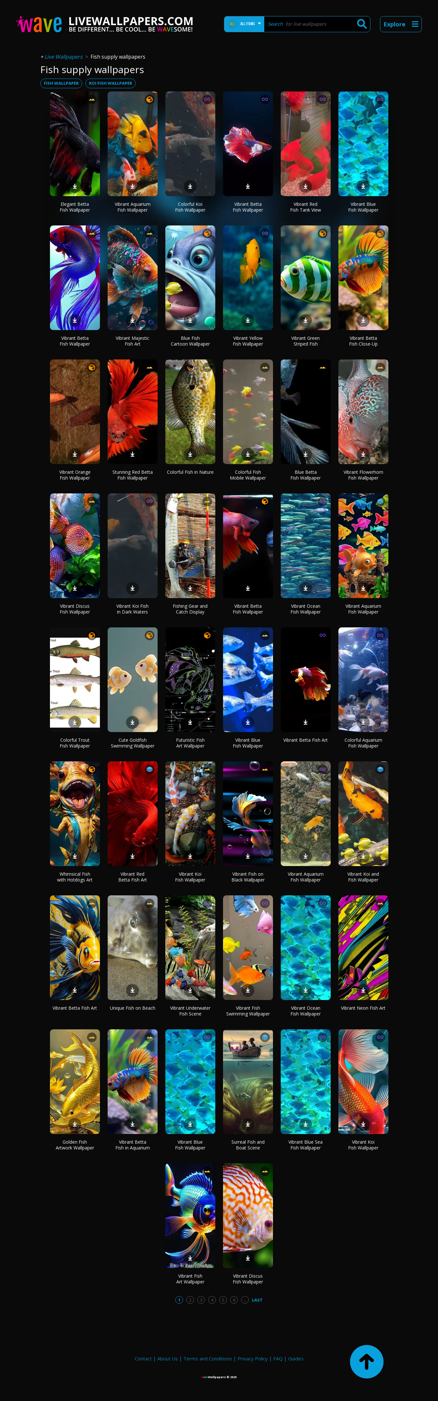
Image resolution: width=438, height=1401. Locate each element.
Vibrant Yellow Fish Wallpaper (248, 341)
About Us (167, 1358)
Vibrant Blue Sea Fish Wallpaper (305, 1145)
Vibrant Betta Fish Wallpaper (248, 207)
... (245, 1300)
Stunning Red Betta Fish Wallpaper (132, 475)
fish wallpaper (61, 83)
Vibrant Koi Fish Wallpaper (190, 877)
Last (257, 1300)
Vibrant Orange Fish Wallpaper (75, 475)
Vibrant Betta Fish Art (305, 740)
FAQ (278, 1358)
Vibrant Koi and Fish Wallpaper (363, 877)
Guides (296, 1358)
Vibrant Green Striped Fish (305, 341)
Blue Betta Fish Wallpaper (305, 475)
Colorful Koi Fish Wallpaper (190, 207)
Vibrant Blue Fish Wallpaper (363, 207)
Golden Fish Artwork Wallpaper (75, 1145)
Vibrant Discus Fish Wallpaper (75, 609)
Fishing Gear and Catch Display (190, 609)
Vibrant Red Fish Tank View (305, 207)
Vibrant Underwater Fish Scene (190, 1011)
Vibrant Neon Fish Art (363, 1008)
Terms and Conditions (207, 1358)
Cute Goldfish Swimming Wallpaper (132, 743)
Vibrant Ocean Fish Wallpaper (305, 609)
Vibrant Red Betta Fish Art (132, 877)
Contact (143, 1358)
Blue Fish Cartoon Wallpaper (190, 341)
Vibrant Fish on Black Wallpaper (248, 877)
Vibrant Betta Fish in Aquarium (132, 1145)
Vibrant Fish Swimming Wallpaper (248, 1011)
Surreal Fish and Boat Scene (248, 1145)
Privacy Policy (253, 1358)
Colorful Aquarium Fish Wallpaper (363, 743)
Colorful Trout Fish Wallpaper (75, 743)
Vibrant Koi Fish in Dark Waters (132, 609)
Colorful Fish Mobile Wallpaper (248, 475)
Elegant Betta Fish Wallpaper (75, 207)
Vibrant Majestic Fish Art (132, 341)
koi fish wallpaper (110, 83)
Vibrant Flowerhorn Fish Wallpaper (363, 475)
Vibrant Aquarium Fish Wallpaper (133, 207)
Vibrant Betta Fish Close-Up (363, 341)
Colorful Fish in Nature (190, 472)
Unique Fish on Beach (132, 1008)
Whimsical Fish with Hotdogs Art (74, 877)
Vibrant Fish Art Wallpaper (190, 1279)
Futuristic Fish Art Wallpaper (190, 743)
